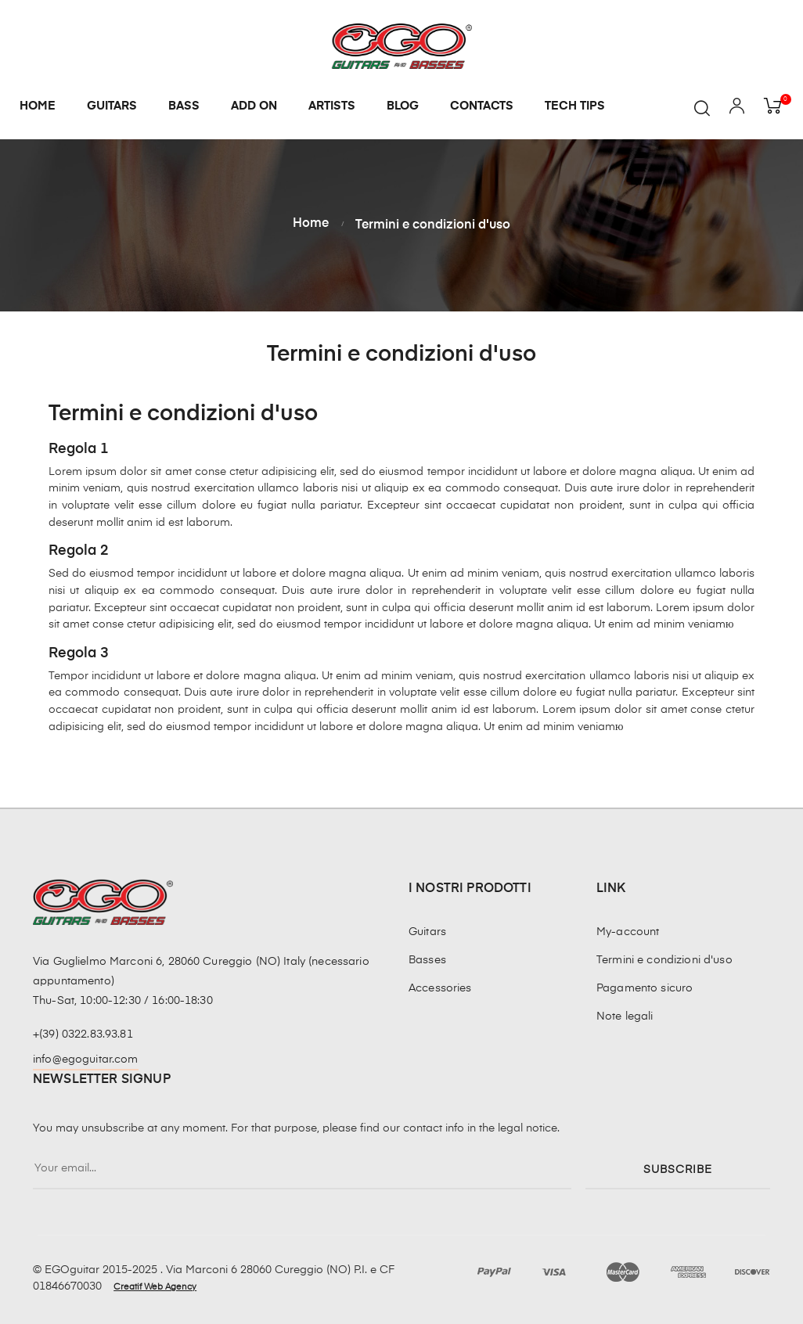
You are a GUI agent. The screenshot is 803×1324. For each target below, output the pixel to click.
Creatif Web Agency (154, 1287)
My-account (627, 931)
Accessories (440, 988)
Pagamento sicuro (644, 988)
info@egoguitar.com (86, 1059)
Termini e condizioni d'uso (664, 960)
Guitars (427, 931)
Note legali (625, 1016)
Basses (427, 960)
